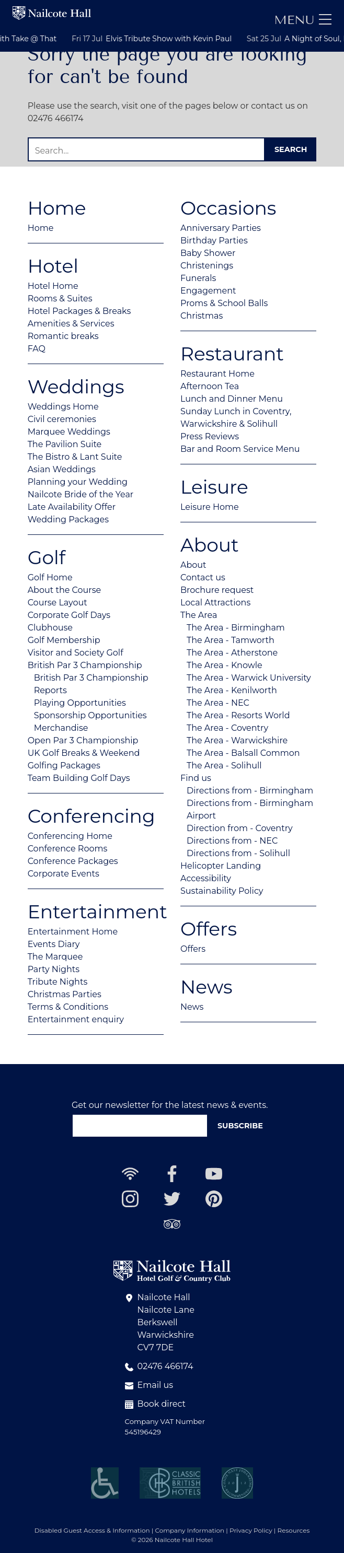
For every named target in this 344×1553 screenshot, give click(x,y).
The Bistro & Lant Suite (75, 457)
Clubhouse (50, 628)
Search (290, 149)
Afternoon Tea (209, 386)
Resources (294, 1530)
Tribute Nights (58, 982)
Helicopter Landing (220, 866)
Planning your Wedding (78, 482)
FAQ (36, 349)
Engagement (208, 291)
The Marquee (55, 957)
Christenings (206, 266)
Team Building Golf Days (79, 778)
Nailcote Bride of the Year (81, 494)
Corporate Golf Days (69, 615)
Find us (195, 778)
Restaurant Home (217, 374)
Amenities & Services (71, 324)
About (193, 565)
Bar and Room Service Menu (240, 449)
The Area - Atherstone (232, 653)
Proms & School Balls (224, 303)
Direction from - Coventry (240, 828)
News (191, 1007)
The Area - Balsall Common (243, 753)
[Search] (146, 149)
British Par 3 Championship (85, 665)
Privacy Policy (251, 1530)
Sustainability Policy (221, 891)
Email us (149, 1385)
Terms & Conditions (68, 1007)
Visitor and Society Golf (75, 653)
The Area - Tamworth (230, 640)
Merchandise (61, 728)
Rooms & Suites (60, 298)
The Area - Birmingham (236, 628)
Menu (294, 20)
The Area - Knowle (224, 665)
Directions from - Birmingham (250, 791)
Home (41, 228)
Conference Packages (73, 861)
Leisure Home (209, 507)
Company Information (190, 1530)
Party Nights (54, 969)
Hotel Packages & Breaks (79, 311)
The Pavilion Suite (65, 444)
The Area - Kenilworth (232, 690)
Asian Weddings (62, 469)
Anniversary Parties (220, 228)
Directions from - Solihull (238, 853)
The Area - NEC (218, 703)
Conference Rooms (68, 849)
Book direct (155, 1404)
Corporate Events (63, 874)
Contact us (202, 577)
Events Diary (54, 944)
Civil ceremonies (62, 419)
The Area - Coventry (227, 728)
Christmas (201, 316)
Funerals (198, 278)
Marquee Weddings (69, 432)
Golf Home (50, 577)
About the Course (64, 590)
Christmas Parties (64, 994)
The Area (198, 615)
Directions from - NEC (232, 841)
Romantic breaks (63, 336)
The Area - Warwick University (249, 678)
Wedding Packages (68, 519)
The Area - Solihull (224, 765)
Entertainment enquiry (76, 1019)
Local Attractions (215, 603)
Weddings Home (63, 407)
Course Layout (57, 603)
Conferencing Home (70, 836)
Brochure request (217, 590)
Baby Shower (207, 253)
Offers (192, 949)
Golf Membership (64, 640)
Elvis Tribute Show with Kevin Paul (218, 38)
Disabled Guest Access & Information (92, 1530)
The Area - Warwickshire (237, 740)
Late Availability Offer (72, 507)
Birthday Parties (214, 241)
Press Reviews (209, 436)
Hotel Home (53, 286)
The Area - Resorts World (238, 715)
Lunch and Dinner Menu (231, 399)
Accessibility (205, 878)
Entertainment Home (73, 932)
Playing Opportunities (80, 703)
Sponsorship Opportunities (90, 715)
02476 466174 (159, 1366)
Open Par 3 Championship (83, 740)
